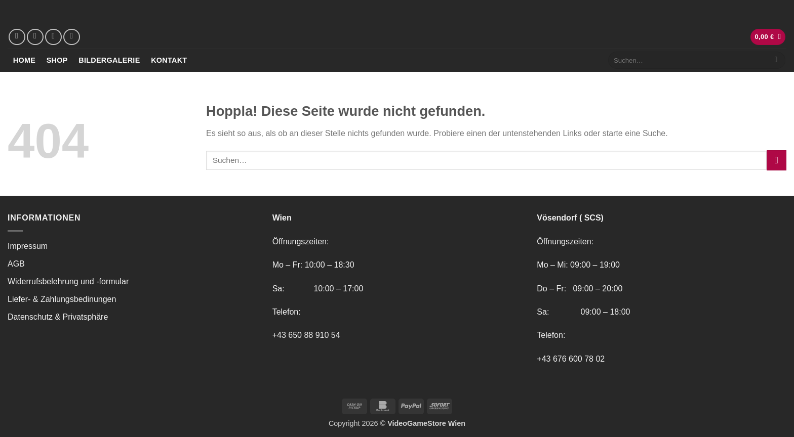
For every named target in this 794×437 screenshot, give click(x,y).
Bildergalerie (109, 60)
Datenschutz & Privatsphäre (58, 317)
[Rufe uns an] (71, 37)
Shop (57, 60)
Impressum (28, 246)
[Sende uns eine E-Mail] (53, 37)
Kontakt (169, 60)
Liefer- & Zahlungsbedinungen (62, 299)
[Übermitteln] (776, 60)
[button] (768, 37)
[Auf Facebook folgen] (17, 37)
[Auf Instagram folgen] (35, 37)
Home (24, 60)
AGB (16, 263)
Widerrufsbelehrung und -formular (68, 281)
